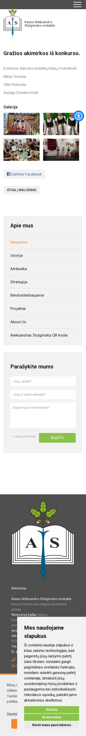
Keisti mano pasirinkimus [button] (51, 725)
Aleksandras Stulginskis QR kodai (39, 335)
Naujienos (19, 242)
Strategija (18, 282)
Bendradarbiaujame (27, 295)
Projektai (18, 308)
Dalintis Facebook (24, 174)
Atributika (18, 268)
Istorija (16, 255)
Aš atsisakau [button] (51, 717)
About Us (18, 322)
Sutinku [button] (51, 709)
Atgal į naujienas (21, 190)
